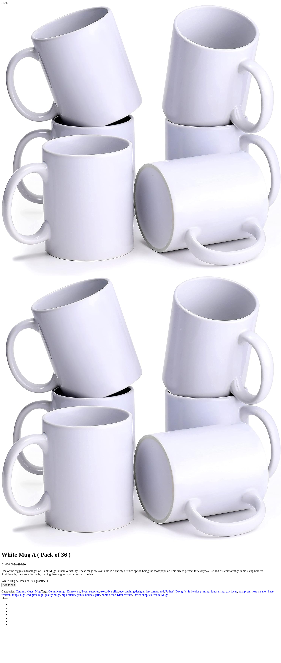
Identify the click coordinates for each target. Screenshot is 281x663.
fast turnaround (155, 591)
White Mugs (160, 594)
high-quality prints (72, 594)
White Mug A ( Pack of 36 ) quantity (23, 580)
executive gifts (109, 591)
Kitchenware (124, 594)
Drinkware (73, 591)
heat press (244, 591)
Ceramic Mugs (25, 591)
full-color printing (198, 591)
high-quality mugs (49, 594)
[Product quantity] (62, 581)
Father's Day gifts (176, 591)
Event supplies (90, 591)
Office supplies (143, 594)
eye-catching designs (131, 591)
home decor (108, 594)
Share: (5, 598)
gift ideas (231, 591)
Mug (38, 591)
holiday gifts (92, 594)
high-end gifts (28, 594)
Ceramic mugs (57, 591)
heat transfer (259, 591)
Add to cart (9, 585)
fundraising (218, 591)
